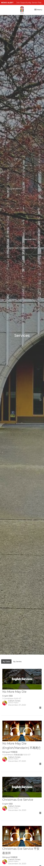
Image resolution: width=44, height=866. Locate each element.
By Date (6, 661)
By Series (17, 661)
